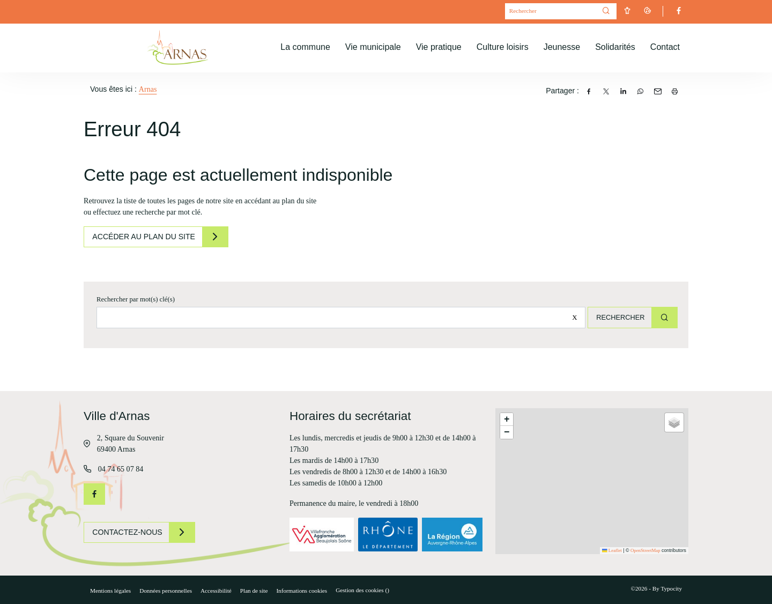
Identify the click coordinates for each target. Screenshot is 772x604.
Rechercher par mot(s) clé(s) (135, 299)
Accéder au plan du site (146, 236)
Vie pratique (439, 46)
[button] (506, 419)
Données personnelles (165, 590)
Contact (665, 46)
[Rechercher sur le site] (337, 317)
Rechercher (616, 317)
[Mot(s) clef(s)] (550, 11)
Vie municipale (373, 46)
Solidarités (615, 46)
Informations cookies (301, 590)
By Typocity (667, 588)
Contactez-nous (130, 532)
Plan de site (254, 590)
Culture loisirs (503, 46)
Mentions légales (110, 590)
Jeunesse (562, 46)
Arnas (148, 89)
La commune (305, 46)
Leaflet (612, 550)
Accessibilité (216, 590)
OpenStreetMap (645, 550)
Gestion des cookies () (362, 590)
